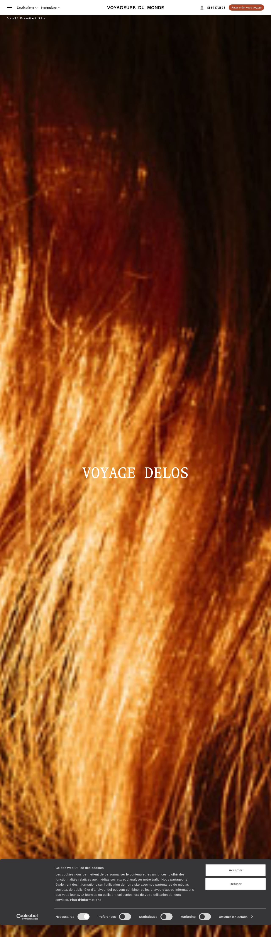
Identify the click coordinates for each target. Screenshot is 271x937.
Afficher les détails (233, 928)
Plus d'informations (85, 911)
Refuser (236, 896)
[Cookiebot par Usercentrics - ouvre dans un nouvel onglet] (27, 929)
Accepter (235, 882)
